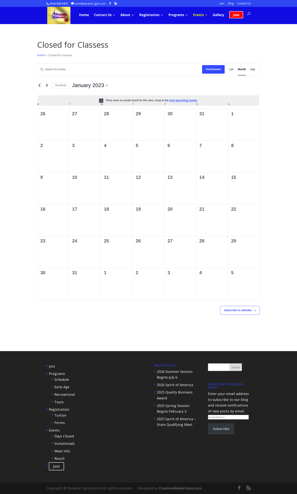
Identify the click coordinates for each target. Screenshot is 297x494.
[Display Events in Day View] (252, 69)
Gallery (218, 15)
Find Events (213, 69)
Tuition (60, 415)
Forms (59, 422)
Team (59, 402)
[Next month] (47, 85)
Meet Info (62, 451)
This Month (60, 85)
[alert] (148, 100)
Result (59, 458)
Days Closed (64, 436)
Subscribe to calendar (238, 310)
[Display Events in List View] (231, 69)
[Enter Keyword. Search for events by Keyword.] (119, 69)
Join (222, 3)
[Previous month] (39, 85)
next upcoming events (183, 100)
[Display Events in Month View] (242, 69)
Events (198, 15)
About (125, 15)
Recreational (64, 394)
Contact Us (244, 3)
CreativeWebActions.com (180, 488)
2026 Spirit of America (175, 385)
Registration (149, 15)
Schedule (61, 379)
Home (84, 15)
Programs (176, 15)
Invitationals (64, 443)
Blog (231, 3)
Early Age (61, 387)
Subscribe (221, 428)
